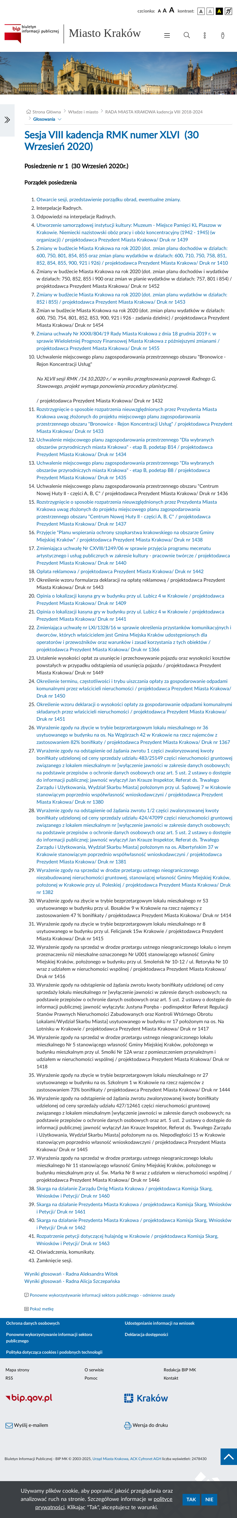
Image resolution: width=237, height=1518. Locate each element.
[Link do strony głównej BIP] (79, 33)
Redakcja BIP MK (180, 1370)
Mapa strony (17, 1370)
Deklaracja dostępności (146, 1335)
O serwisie (94, 1370)
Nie (209, 1499)
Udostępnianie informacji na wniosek (159, 1323)
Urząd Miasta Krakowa (110, 1459)
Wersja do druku (146, 1425)
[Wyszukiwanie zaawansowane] (187, 35)
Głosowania (44, 119)
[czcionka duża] (172, 10)
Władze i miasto (83, 112)
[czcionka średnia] (164, 11)
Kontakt (171, 1378)
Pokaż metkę (42, 1309)
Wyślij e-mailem (26, 1425)
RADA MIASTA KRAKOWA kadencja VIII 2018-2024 (154, 112)
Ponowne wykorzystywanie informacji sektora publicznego (49, 1338)
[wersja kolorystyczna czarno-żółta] (219, 11)
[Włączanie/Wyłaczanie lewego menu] (7, 120)
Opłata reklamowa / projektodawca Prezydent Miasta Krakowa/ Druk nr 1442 (120, 571)
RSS (9, 1378)
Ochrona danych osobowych (33, 1323)
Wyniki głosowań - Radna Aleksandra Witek (71, 1274)
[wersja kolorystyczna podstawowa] (201, 11)
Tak (191, 1499)
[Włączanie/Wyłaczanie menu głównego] (167, 36)
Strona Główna (47, 112)
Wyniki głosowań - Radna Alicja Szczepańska (72, 1281)
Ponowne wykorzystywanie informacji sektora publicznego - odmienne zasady (102, 1295)
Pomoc (91, 1378)
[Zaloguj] (224, 36)
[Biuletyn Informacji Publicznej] (59, 1401)
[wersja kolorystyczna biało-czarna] (210, 11)
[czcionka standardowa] (159, 11)
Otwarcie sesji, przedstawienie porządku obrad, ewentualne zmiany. (109, 199)
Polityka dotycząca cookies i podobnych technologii (54, 1352)
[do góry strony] (229, 1456)
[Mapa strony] (206, 36)
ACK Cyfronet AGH (145, 1459)
